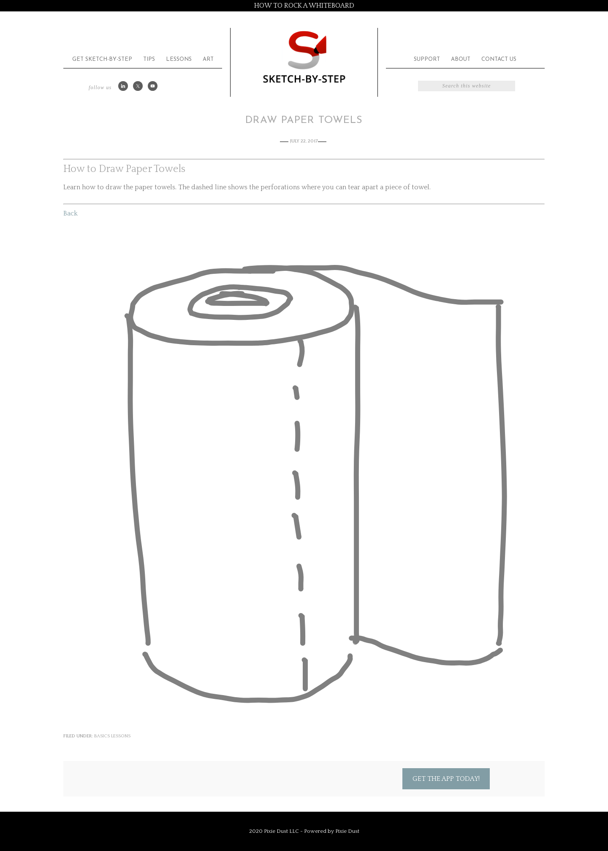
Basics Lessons (112, 736)
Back (70, 213)
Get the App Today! (446, 779)
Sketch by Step (304, 56)
